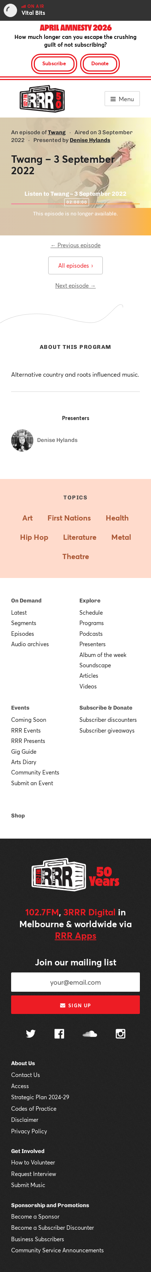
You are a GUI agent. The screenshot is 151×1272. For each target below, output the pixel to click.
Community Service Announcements (57, 1250)
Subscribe (54, 63)
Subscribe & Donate (105, 707)
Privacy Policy (29, 1131)
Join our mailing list (75, 962)
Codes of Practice (33, 1108)
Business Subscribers (37, 1239)
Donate (100, 63)
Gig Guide (23, 751)
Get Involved (28, 1151)
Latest (19, 612)
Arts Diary (23, 762)
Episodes (22, 633)
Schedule (91, 612)
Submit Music (28, 1185)
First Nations (69, 518)
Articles (88, 675)
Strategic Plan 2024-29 (40, 1097)
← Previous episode (75, 245)
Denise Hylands (90, 140)
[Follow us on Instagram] (120, 1035)
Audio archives (30, 644)
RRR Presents (28, 740)
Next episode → (75, 285)
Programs (91, 623)
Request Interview (33, 1173)
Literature (79, 537)
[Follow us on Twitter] (31, 1035)
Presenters (92, 644)
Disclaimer (24, 1119)
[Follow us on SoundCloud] (90, 1034)
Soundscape (95, 665)
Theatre (75, 556)
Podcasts (91, 633)
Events (20, 707)
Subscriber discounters (108, 719)
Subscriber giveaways (107, 730)
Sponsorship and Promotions (50, 1205)
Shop (18, 815)
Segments (23, 623)
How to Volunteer (33, 1162)
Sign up (75, 1005)
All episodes (75, 265)
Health (117, 518)
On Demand (26, 600)
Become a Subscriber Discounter (52, 1227)
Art (27, 518)
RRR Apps (75, 935)
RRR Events (26, 730)
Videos (88, 686)
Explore (90, 600)
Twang (57, 132)
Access (20, 1086)
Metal (121, 537)
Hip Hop (34, 537)
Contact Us (25, 1074)
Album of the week (103, 654)
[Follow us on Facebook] (59, 1035)
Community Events (35, 772)
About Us (23, 1063)
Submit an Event (32, 783)
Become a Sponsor (35, 1216)
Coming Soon (28, 719)
